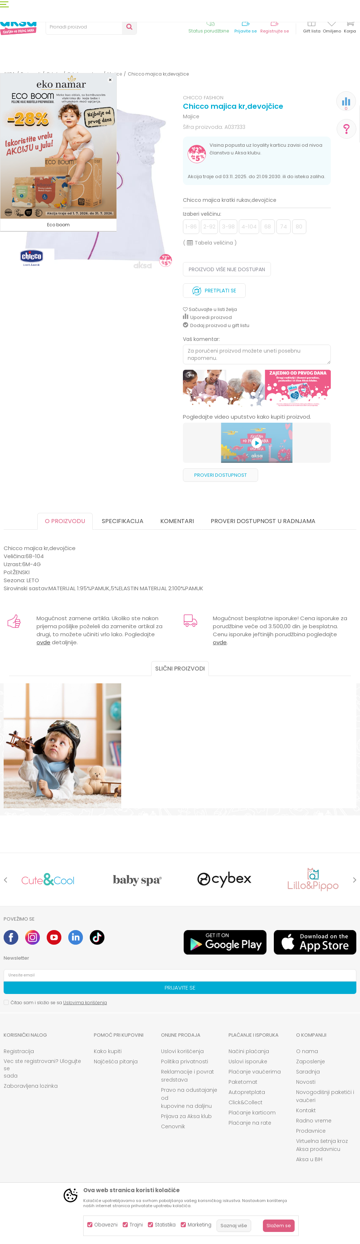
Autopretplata (247, 1092)
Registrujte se (274, 31)
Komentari (177, 521)
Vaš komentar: (201, 339)
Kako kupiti (108, 1051)
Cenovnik (173, 1126)
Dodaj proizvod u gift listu (216, 325)
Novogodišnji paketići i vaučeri (325, 1096)
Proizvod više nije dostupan (227, 269)
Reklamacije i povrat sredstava (187, 1075)
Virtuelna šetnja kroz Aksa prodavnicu (322, 1145)
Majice (191, 116)
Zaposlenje (310, 1061)
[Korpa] (350, 26)
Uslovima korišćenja (85, 1002)
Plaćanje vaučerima (255, 1071)
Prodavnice (311, 1130)
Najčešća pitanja (116, 1061)
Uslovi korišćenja (182, 1051)
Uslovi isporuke (248, 1061)
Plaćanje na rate (250, 1122)
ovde (43, 642)
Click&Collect (246, 1102)
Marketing (199, 1225)
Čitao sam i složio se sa (59, 1002)
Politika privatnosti (184, 1061)
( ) (210, 242)
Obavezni (106, 1225)
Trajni (136, 1225)
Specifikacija (122, 521)
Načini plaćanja (249, 1051)
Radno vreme (314, 1120)
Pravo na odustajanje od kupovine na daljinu (189, 1098)
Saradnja (308, 1071)
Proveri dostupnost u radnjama (263, 521)
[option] (257, 388)
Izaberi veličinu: (202, 214)
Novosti (305, 1082)
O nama (307, 1051)
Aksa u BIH (309, 1159)
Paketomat (243, 1082)
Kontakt (306, 1110)
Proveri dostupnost (220, 475)
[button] (91, 27)
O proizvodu (65, 521)
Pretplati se (214, 289)
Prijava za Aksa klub (186, 1116)
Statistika (165, 1225)
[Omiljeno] (331, 23)
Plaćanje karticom (252, 1112)
